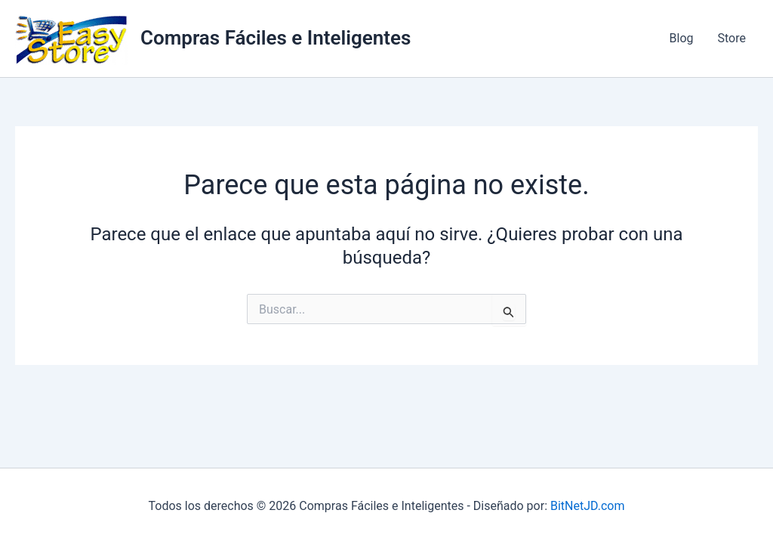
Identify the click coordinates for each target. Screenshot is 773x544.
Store (732, 38)
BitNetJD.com (587, 506)
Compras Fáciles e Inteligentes (275, 37)
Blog (682, 38)
